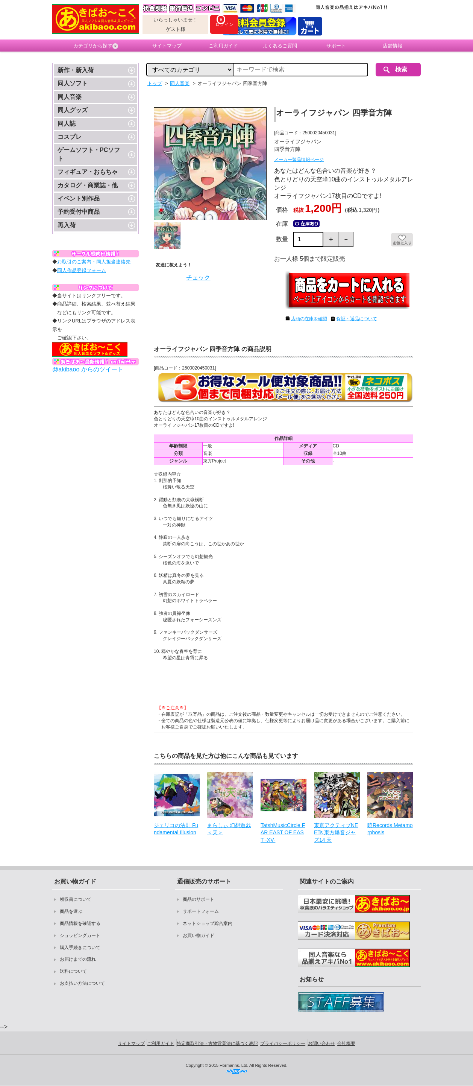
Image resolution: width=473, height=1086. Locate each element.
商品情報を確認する (80, 923)
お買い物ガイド (198, 935)
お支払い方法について (82, 983)
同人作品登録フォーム (81, 270)
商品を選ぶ (71, 911)
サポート (336, 46)
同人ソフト (73, 83)
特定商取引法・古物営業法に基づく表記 (217, 1043)
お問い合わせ (321, 1043)
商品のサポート (198, 899)
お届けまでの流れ (78, 959)
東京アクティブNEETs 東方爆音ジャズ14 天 (336, 832)
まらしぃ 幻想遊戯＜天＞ (229, 829)
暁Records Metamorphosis (390, 829)
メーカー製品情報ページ (299, 159)
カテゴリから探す (95, 46)
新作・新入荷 (76, 70)
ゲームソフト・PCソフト (89, 154)
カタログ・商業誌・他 (88, 185)
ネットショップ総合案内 (207, 923)
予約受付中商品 (79, 211)
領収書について (75, 899)
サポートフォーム (201, 911)
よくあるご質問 (280, 46)
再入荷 (67, 225)
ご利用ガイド (223, 46)
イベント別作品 (79, 198)
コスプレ (70, 137)
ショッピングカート (80, 935)
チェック (198, 277)
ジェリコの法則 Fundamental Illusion (176, 829)
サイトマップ (167, 46)
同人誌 (67, 123)
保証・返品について (357, 318)
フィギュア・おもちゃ (88, 172)
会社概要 (346, 1043)
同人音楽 (70, 97)
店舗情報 (392, 46)
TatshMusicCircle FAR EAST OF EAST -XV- (283, 832)
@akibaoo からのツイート (87, 369)
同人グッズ (73, 110)
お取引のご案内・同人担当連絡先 (93, 262)
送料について (73, 971)
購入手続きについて (80, 947)
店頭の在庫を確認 (309, 318)
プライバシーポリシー (282, 1043)
